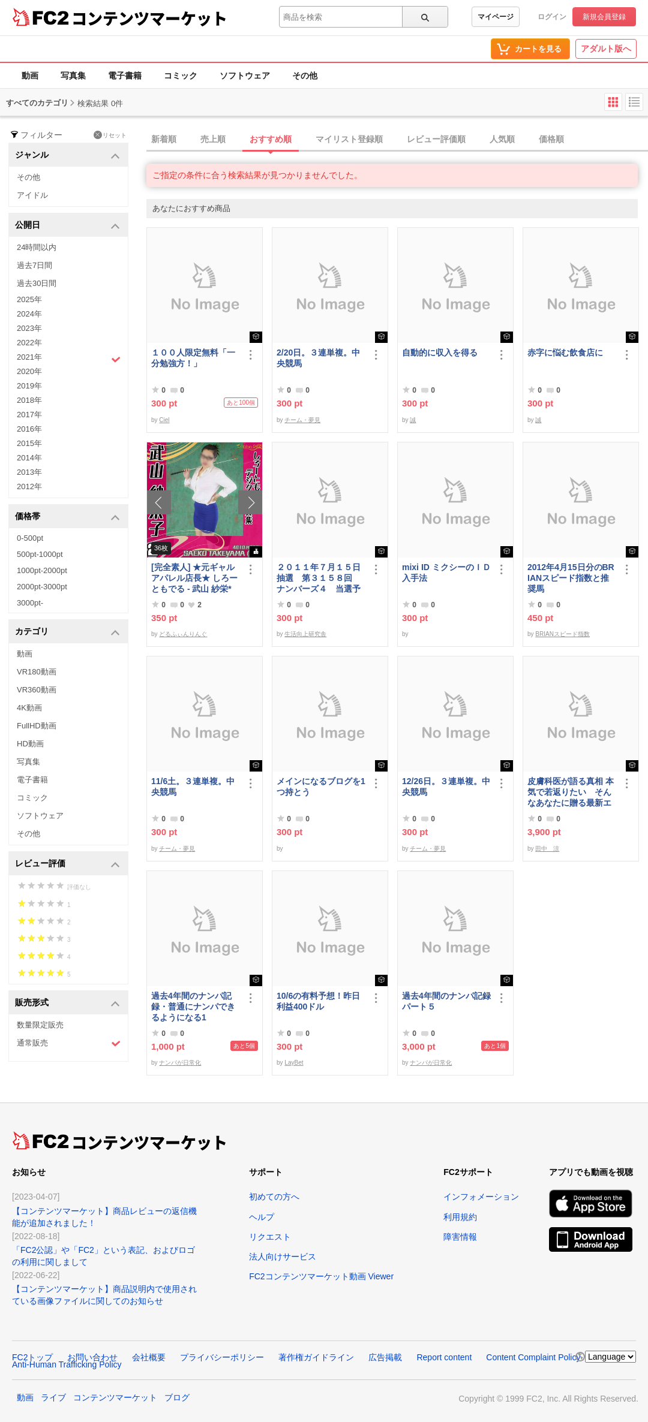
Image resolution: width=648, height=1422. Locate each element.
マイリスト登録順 (349, 139)
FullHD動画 (36, 725)
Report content (444, 1357)
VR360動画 (36, 689)
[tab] (397, 140)
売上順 (213, 139)
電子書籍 (125, 75)
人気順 (502, 139)
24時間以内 (36, 247)
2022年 (29, 342)
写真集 (73, 75)
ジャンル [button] (67, 155)
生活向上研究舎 (305, 634)
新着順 (163, 139)
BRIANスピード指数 (562, 634)
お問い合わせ (92, 1357)
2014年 (29, 457)
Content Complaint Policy (533, 1357)
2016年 (29, 428)
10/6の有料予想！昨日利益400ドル (318, 1001)
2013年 (29, 472)
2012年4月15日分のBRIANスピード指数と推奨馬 (570, 577)
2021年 (69, 358)
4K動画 (29, 707)
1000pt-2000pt (42, 570)
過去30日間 (36, 283)
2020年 (29, 371)
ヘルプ (261, 1217)
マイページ (496, 17)
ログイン (552, 17)
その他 (304, 75)
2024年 (29, 313)
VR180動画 (36, 671)
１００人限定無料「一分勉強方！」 (193, 358)
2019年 (29, 385)
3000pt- (30, 602)
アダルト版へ (606, 48)
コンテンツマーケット (149, 18)
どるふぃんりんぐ (183, 634)
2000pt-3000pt (42, 586)
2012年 (29, 486)
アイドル (32, 195)
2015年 (29, 443)
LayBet (293, 1062)
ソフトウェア (245, 75)
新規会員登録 (604, 17)
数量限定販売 (40, 1024)
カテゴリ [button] (67, 632)
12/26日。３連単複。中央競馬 (446, 786)
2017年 (29, 414)
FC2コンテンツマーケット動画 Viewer (321, 1276)
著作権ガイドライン (316, 1357)
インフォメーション (481, 1196)
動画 (30, 75)
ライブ (53, 1397)
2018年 (29, 400)
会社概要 (149, 1357)
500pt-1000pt (40, 554)
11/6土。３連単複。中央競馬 (193, 786)
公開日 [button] (67, 225)
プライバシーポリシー (222, 1357)
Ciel (164, 420)
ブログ (177, 1397)
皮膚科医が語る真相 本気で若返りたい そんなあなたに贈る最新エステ (570, 792)
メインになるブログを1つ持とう (321, 786)
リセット (110, 135)
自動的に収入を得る (440, 352)
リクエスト (270, 1237)
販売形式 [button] (67, 1003)
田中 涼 (547, 848)
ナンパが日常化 (180, 1062)
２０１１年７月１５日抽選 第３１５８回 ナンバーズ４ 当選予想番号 (319, 578)
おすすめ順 (271, 139)
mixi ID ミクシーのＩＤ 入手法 (446, 572)
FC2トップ (32, 1357)
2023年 (29, 328)
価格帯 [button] (67, 517)
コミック (180, 75)
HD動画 (30, 743)
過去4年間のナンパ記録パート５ (446, 1001)
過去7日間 (34, 265)
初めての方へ (274, 1196)
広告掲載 (385, 1357)
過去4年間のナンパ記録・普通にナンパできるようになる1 (193, 1006)
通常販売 (69, 1043)
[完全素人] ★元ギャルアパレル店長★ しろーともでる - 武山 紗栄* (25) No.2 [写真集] (194, 578)
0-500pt (30, 538)
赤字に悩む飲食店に (565, 352)
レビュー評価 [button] (67, 864)
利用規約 (460, 1217)
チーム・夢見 (302, 420)
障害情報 (460, 1237)
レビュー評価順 (436, 139)
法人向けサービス (282, 1256)
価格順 (551, 139)
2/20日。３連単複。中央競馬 (318, 358)
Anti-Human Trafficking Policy (67, 1364)
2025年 (29, 299)
